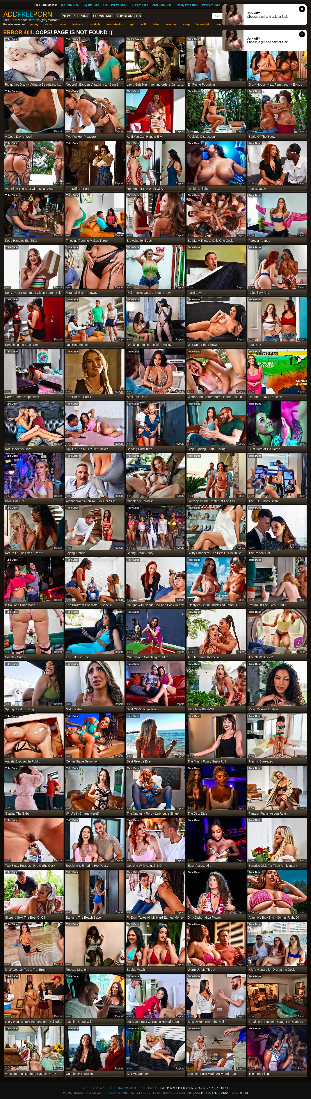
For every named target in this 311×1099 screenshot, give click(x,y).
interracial (202, 24)
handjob (95, 24)
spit (132, 24)
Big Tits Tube (91, 5)
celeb (219, 24)
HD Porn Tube (139, 5)
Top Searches (129, 16)
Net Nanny (221, 1093)
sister (48, 24)
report (58, 79)
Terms (161, 1088)
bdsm (156, 24)
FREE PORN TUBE (114, 5)
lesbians (77, 24)
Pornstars (102, 16)
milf (143, 24)
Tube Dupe (11, 39)
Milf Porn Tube (211, 5)
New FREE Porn (76, 16)
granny (34, 24)
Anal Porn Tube (162, 5)
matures (171, 24)
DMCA (193, 1088)
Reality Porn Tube (187, 5)
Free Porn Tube (68, 5)
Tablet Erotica (135, 39)
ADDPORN (27, 14)
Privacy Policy (177, 1088)
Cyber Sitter (239, 1093)
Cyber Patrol (202, 1093)
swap (186, 24)
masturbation (115, 24)
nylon (62, 24)
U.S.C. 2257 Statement (213, 1088)
